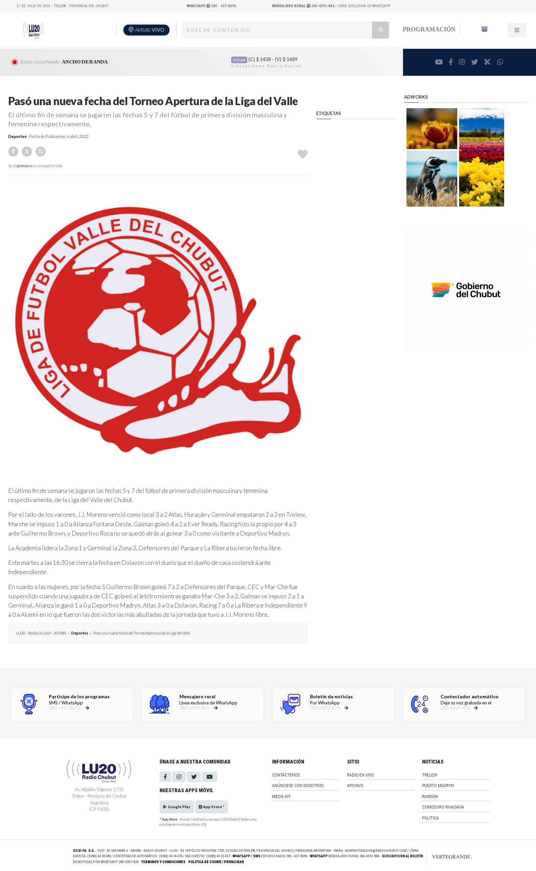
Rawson (430, 796)
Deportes (17, 136)
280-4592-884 (304, 6)
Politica (430, 817)
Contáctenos (286, 774)
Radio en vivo (360, 774)
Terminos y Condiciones (163, 862)
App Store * (211, 806)
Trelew (429, 774)
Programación (429, 29)
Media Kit (281, 796)
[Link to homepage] (445, 856)
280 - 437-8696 (211, 6)
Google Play (176, 806)
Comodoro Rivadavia (443, 807)
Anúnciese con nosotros (297, 785)
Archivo (355, 785)
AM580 (149, 30)
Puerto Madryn (438, 785)
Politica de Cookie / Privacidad (216, 862)
